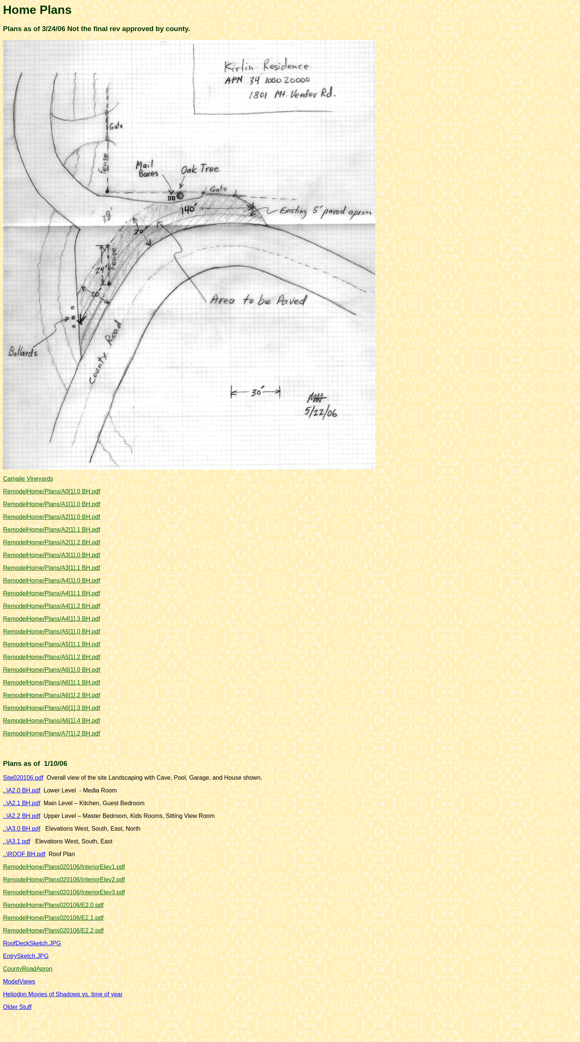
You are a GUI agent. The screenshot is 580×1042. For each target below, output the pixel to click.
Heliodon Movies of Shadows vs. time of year (62, 994)
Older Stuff (17, 1007)
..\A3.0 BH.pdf (21, 828)
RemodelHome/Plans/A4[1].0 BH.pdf (51, 580)
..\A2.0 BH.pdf (21, 790)
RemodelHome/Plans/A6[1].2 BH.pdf (51, 695)
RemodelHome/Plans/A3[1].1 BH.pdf (51, 568)
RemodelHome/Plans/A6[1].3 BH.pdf (51, 708)
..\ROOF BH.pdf (24, 854)
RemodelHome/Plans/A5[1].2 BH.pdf (51, 657)
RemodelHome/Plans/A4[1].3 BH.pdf (51, 619)
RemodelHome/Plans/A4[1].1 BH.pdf (51, 593)
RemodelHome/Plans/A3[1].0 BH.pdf (51, 555)
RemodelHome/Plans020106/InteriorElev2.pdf (64, 879)
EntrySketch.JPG (26, 956)
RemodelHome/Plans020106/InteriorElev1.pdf (64, 867)
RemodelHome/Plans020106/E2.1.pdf (53, 918)
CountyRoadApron (27, 969)
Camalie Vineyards (28, 478)
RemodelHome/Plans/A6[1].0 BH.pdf (51, 670)
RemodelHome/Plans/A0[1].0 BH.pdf (51, 491)
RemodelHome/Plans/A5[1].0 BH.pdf (51, 631)
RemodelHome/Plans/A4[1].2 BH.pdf (51, 606)
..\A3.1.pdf (16, 841)
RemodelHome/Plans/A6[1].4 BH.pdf (51, 721)
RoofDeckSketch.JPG (32, 943)
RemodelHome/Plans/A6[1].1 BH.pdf (51, 682)
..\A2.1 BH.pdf (21, 803)
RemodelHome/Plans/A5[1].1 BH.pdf (51, 644)
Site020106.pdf (23, 777)
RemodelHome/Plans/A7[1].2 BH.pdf (51, 733)
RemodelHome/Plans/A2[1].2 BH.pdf (51, 542)
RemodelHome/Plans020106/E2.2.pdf (53, 930)
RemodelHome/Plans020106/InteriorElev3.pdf (64, 892)
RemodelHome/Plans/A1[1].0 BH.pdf (51, 504)
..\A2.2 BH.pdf (21, 816)
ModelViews (19, 981)
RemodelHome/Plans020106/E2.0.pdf (53, 905)
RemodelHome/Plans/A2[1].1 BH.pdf (51, 529)
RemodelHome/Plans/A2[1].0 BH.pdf (51, 517)
